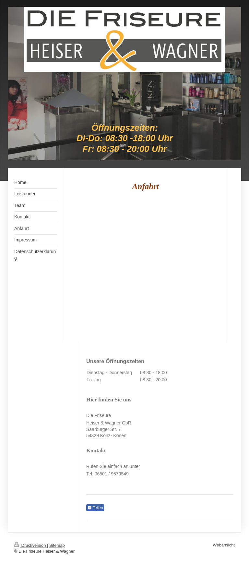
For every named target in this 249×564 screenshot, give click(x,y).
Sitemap (57, 545)
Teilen (95, 508)
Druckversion (30, 545)
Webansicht (224, 545)
